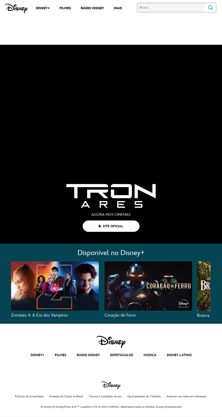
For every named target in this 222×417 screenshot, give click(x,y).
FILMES (60, 355)
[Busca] (171, 7)
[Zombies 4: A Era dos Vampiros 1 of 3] (55, 286)
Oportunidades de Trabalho (144, 396)
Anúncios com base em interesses (186, 396)
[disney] (111, 342)
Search (210, 7)
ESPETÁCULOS (121, 355)
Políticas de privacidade (29, 396)
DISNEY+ (37, 355)
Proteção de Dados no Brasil (66, 396)
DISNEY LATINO (179, 355)
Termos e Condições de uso (105, 396)
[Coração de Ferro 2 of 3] (148, 286)
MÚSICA (150, 355)
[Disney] (16, 8)
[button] (111, 226)
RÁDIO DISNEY (88, 355)
